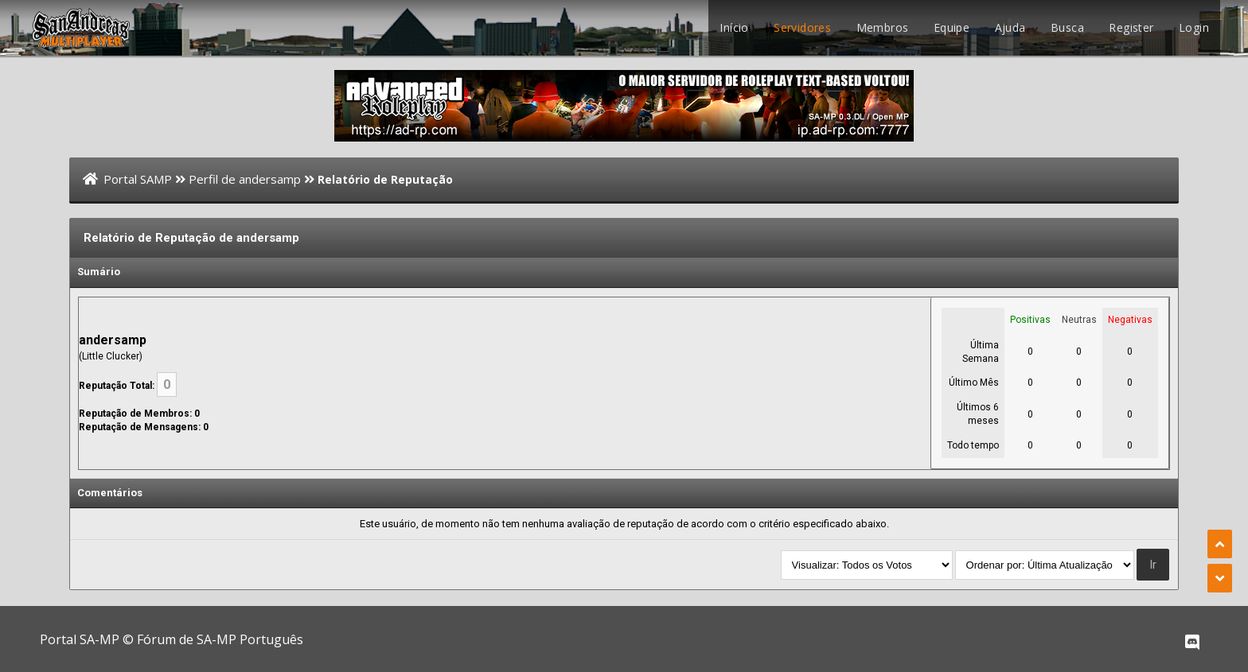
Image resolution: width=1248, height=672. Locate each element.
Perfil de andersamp (245, 179)
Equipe (951, 27)
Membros (882, 27)
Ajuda (1010, 27)
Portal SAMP (137, 179)
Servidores (802, 27)
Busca (1067, 27)
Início (734, 27)
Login (1194, 27)
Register (1131, 27)
